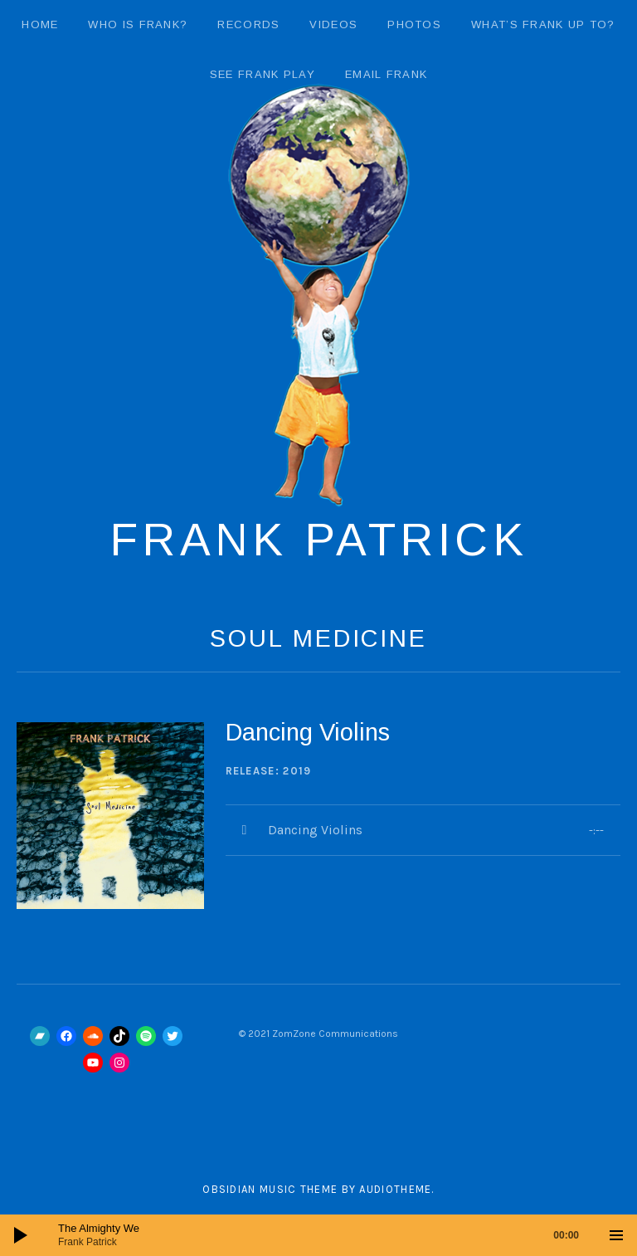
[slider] (327, 1235)
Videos (333, 24)
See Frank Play (262, 74)
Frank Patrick (318, 539)
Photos (414, 24)
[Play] (20, 1235)
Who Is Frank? (137, 24)
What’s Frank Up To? (543, 24)
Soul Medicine (318, 638)
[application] (318, 1235)
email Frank (386, 74)
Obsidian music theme (270, 1189)
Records (248, 24)
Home (40, 24)
